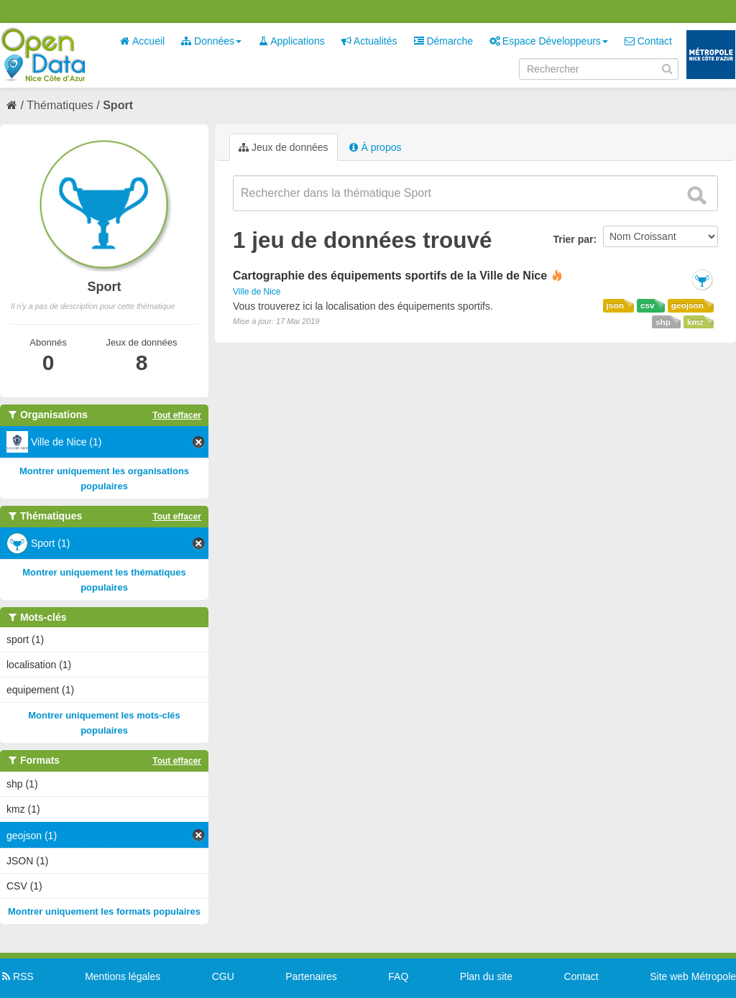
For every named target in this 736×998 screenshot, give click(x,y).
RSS (17, 976)
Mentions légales (122, 976)
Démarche (443, 41)
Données (211, 41)
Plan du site (486, 976)
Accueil (142, 41)
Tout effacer (176, 415)
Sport (118, 105)
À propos (375, 147)
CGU (223, 976)
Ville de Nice (256, 292)
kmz (695, 322)
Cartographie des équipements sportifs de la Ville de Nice (390, 275)
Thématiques (60, 105)
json (615, 305)
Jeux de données (283, 147)
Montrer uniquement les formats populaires (104, 911)
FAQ (398, 976)
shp (663, 322)
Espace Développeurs (548, 41)
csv (647, 305)
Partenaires (311, 976)
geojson (687, 305)
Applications (291, 41)
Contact (648, 41)
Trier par (573, 239)
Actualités (369, 41)
